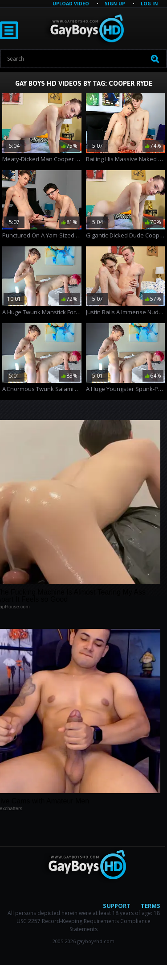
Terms (150, 906)
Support (116, 906)
